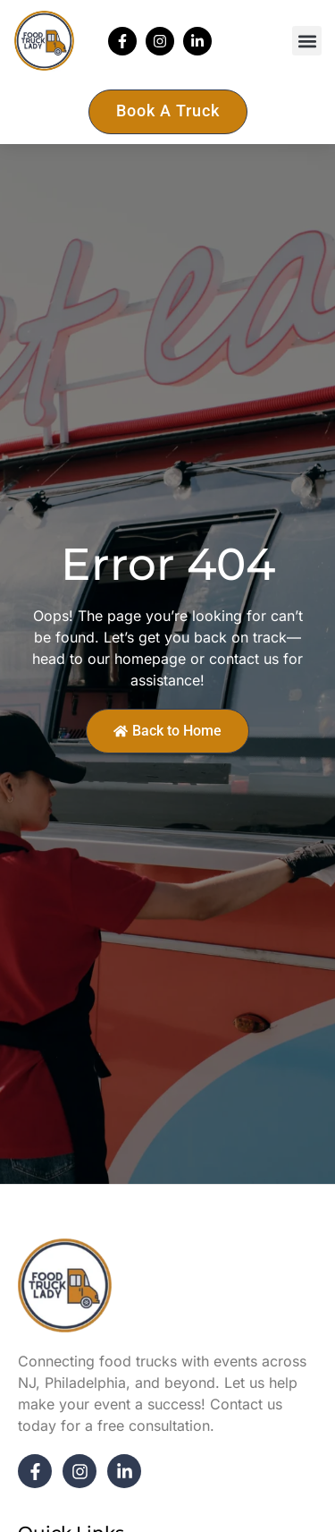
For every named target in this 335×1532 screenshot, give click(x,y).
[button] (307, 40)
